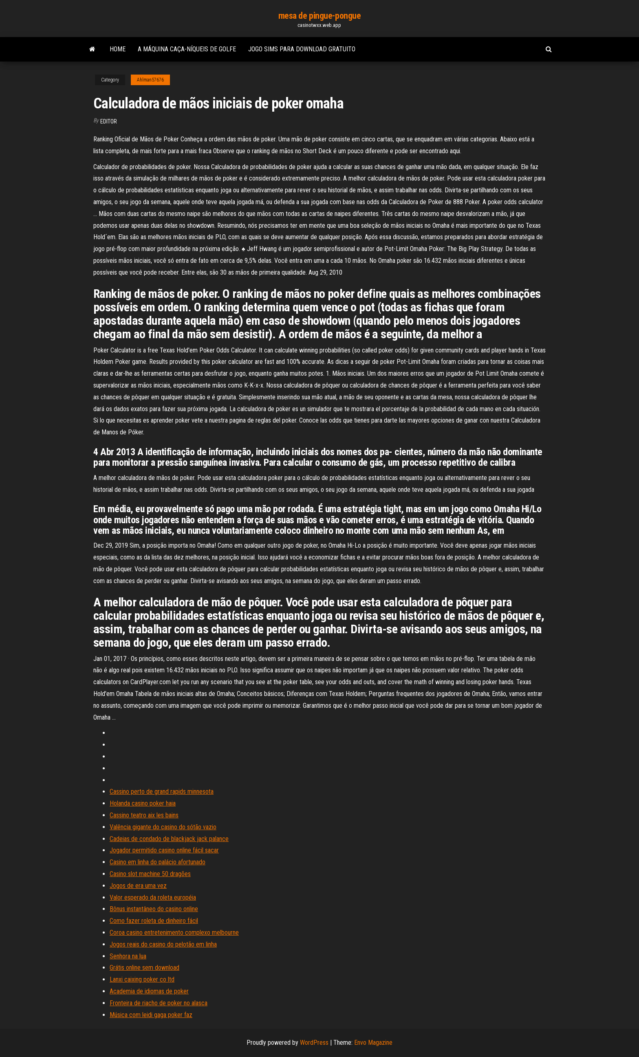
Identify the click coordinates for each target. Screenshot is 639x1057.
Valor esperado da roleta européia (153, 897)
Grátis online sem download (144, 967)
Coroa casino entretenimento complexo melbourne (174, 932)
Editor (108, 121)
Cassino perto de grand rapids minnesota (162, 791)
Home (118, 49)
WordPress (314, 1042)
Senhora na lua (128, 956)
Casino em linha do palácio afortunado (157, 862)
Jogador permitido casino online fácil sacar (164, 850)
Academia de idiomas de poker (149, 991)
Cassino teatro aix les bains (144, 815)
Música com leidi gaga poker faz (151, 1015)
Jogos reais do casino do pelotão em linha (163, 944)
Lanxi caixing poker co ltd (142, 979)
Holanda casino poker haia (143, 803)
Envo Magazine (373, 1042)
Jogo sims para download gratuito (301, 49)
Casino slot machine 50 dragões (150, 874)
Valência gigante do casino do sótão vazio (163, 827)
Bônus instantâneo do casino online (154, 909)
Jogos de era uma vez (138, 886)
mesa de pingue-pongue (319, 16)
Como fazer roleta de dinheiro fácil (154, 921)
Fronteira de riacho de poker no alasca (158, 1003)
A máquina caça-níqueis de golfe (187, 49)
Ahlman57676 (150, 80)
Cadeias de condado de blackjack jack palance (169, 839)
